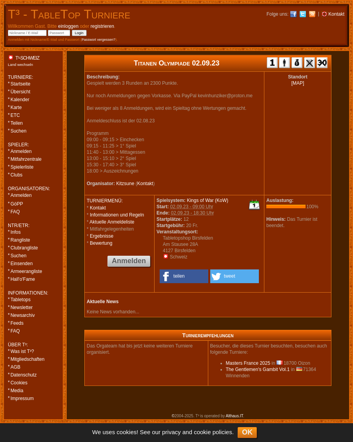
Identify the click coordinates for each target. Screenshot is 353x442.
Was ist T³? (22, 351)
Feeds (17, 323)
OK (247, 432)
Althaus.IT (234, 416)
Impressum (22, 398)
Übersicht (21, 92)
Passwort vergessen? (98, 40)
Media (17, 390)
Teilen (17, 123)
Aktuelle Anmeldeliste (111, 222)
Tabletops (21, 299)
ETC (15, 115)
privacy (171, 432)
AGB (15, 367)
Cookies (19, 383)
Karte (16, 107)
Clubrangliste (24, 248)
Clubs (17, 175)
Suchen (19, 131)
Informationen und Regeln (117, 215)
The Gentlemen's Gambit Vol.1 (258, 369)
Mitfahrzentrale (26, 159)
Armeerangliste (26, 271)
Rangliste (20, 240)
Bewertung (101, 243)
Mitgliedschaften (28, 359)
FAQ (15, 212)
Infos (16, 232)
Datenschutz (24, 375)
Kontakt (145, 183)
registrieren (102, 26)
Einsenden (22, 263)
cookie (202, 432)
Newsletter (22, 307)
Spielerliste (22, 167)
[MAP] (297, 83)
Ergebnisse (101, 236)
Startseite (21, 84)
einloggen (68, 26)
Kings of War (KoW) (207, 200)
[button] (184, 276)
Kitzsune (125, 183)
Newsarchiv (23, 315)
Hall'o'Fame (23, 279)
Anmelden (21, 151)
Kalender (20, 99)
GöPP (17, 204)
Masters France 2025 (248, 363)
